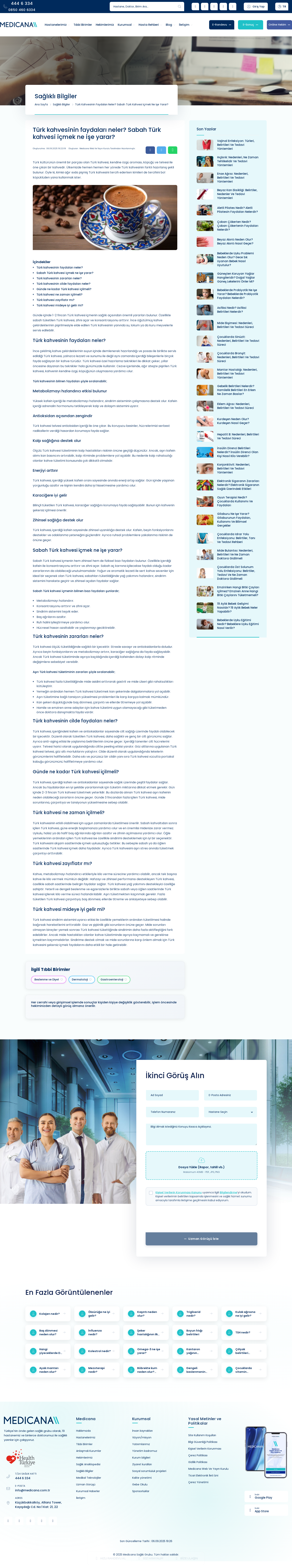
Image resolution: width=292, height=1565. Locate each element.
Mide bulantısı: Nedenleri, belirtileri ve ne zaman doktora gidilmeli (235, 554)
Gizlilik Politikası (197, 1462)
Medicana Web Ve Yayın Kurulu (208, 1469)
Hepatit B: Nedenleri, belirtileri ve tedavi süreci (238, 436)
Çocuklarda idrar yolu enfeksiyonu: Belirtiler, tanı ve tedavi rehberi (236, 538)
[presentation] (201, 1220)
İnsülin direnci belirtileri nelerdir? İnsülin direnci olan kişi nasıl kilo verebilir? (237, 452)
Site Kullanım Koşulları (202, 1435)
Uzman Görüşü (85, 1484)
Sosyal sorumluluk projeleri (149, 1471)
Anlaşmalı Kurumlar (88, 1451)
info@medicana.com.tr (32, 1490)
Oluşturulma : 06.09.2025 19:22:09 (49, 148)
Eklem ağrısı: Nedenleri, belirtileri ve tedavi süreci (235, 406)
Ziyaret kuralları (142, 1464)
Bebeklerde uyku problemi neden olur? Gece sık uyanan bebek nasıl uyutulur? (235, 259)
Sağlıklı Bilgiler (61, 104)
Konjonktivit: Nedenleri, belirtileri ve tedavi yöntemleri (233, 468)
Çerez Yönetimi (198, 1482)
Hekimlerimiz (84, 1457)
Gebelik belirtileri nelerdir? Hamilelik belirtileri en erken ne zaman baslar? (236, 390)
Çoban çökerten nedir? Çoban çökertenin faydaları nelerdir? (237, 226)
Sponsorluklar (140, 1491)
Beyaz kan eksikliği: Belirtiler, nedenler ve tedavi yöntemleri (237, 194)
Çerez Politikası (197, 1455)
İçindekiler (41, 262)
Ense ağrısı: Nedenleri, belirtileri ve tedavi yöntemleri (232, 177)
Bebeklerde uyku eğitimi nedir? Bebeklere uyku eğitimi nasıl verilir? (238, 624)
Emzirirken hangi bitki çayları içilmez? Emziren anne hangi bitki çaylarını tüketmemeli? (238, 591)
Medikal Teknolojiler (88, 1478)
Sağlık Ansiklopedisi (88, 1464)
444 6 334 (22, 1478)
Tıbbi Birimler (84, 1444)
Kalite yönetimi (142, 1478)
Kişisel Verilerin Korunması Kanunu (178, 1192)
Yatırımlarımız (141, 1444)
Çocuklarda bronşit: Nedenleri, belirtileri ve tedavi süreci (238, 357)
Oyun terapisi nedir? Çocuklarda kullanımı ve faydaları (235, 501)
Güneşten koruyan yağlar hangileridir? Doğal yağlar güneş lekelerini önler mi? (236, 277)
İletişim (80, 1498)
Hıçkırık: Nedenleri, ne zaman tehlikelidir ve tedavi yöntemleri (237, 161)
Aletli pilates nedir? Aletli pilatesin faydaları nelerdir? (237, 210)
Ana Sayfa (41, 104)
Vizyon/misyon (141, 1437)
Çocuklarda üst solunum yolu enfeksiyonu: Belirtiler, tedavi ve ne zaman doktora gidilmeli (236, 573)
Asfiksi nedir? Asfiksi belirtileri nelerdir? (231, 310)
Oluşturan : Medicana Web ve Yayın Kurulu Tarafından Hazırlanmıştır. (102, 148)
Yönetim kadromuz (144, 1451)
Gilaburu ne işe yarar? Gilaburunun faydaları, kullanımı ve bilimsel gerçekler (234, 520)
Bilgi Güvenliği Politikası (202, 1442)
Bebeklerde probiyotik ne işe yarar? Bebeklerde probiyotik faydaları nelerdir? (237, 294)
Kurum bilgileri (141, 1457)
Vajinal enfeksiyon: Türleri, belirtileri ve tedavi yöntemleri (235, 145)
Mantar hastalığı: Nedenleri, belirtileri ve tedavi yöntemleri (237, 373)
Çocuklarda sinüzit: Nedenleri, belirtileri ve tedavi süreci (238, 341)
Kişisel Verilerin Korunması (204, 1449)
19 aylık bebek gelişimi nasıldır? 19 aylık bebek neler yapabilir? (237, 607)
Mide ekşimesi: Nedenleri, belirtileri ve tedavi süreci (235, 325)
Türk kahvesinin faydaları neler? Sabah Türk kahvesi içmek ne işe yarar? (121, 104)
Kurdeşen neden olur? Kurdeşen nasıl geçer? (233, 421)
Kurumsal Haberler (88, 1491)
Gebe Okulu (139, 1484)
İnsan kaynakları (142, 1431)
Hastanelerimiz (85, 1437)
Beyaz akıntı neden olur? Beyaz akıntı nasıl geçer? (235, 241)
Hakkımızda (83, 1431)
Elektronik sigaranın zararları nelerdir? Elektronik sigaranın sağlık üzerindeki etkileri (238, 485)
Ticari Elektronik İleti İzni (203, 1475)
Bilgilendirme (228, 1192)
